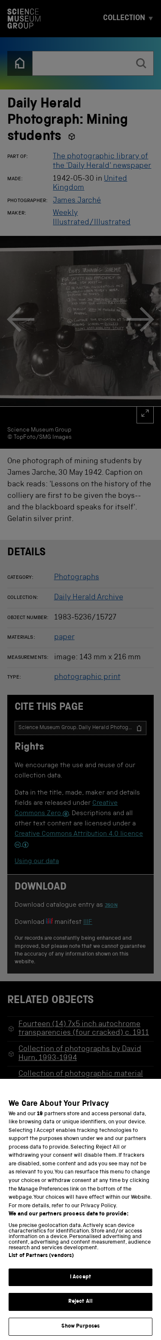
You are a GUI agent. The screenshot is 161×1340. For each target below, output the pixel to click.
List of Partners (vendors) (41, 1266)
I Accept (80, 1288)
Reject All (80, 1313)
